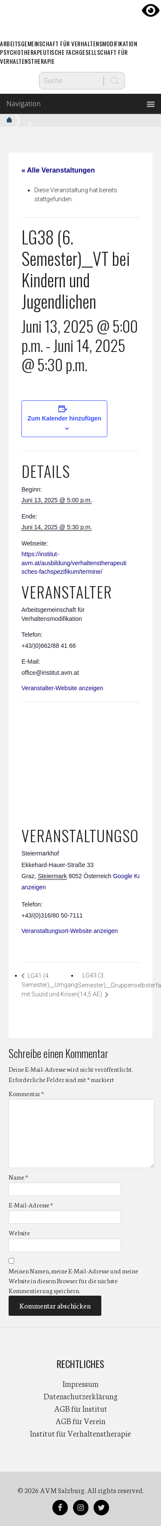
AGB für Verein (80, 1420)
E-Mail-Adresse (31, 1205)
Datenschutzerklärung (81, 1395)
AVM (80, 15)
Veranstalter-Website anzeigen (62, 688)
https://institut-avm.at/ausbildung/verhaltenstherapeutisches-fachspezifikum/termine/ (73, 563)
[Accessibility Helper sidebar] (150, 10)
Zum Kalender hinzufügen (64, 418)
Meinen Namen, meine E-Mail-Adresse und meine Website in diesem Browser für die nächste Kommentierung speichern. (73, 1281)
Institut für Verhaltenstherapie (80, 1433)
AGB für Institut (80, 1408)
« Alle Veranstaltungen (58, 170)
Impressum (81, 1383)
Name (18, 1177)
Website (19, 1232)
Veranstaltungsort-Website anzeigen (69, 930)
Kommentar (26, 1093)
